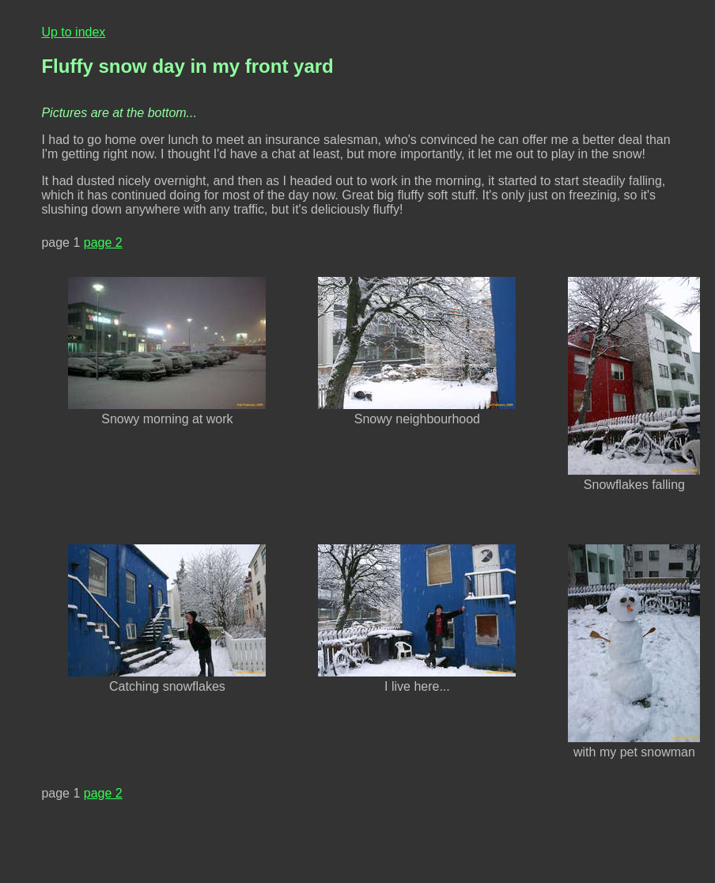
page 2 (103, 242)
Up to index (73, 32)
